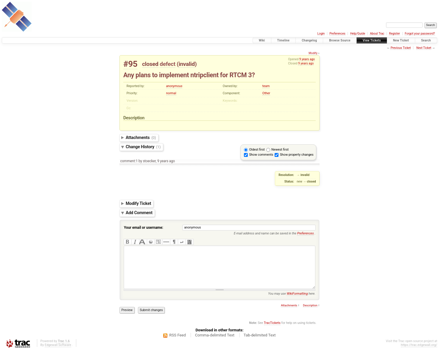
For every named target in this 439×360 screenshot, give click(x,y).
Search (426, 40)
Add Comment (139, 212)
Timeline (283, 40)
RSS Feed (177, 344)
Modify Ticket (138, 203)
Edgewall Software (58, 354)
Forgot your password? (420, 33)
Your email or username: (143, 227)
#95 (130, 64)
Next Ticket (423, 48)
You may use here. (291, 303)
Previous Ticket (400, 48)
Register (394, 33)
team (266, 86)
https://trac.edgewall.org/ (419, 354)
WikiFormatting (297, 303)
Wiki (262, 40)
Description (310, 314)
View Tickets (372, 40)
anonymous (174, 86)
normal (171, 93)
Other (266, 93)
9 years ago (307, 59)
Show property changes (297, 155)
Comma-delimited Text (215, 344)
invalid (187, 64)
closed (150, 64)
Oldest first (256, 150)
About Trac (377, 33)
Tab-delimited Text (260, 344)
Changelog (309, 40)
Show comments (261, 155)
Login (321, 33)
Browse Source (340, 40)
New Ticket (401, 40)
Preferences (337, 33)
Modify (313, 53)
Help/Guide (357, 33)
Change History (143, 146)
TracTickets (272, 332)
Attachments (141, 137)
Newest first (280, 150)
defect (167, 64)
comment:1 (129, 161)
